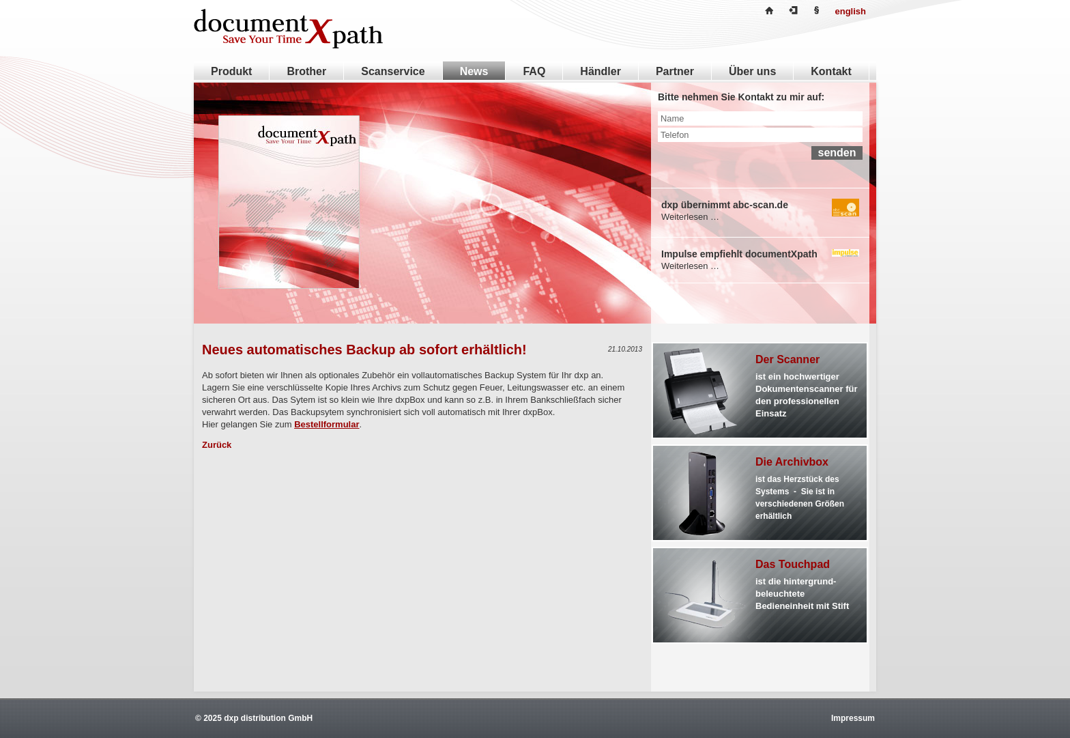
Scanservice (392, 71)
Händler (600, 71)
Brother (306, 71)
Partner (675, 71)
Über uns (752, 71)
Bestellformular (326, 424)
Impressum (853, 718)
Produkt (231, 71)
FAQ (534, 71)
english (850, 11)
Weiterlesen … (690, 217)
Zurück (216, 445)
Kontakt (831, 71)
